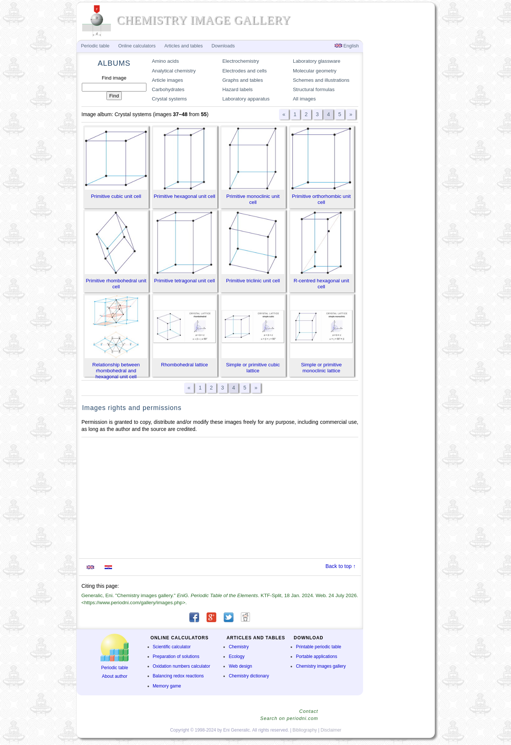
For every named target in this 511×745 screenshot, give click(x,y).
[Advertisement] (220, 498)
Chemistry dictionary (249, 676)
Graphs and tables (242, 80)
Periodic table (114, 667)
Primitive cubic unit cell (116, 196)
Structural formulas (314, 89)
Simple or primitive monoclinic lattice (321, 367)
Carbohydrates (168, 89)
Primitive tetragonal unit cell (184, 280)
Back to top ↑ (340, 566)
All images (304, 99)
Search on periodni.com (289, 718)
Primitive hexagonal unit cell (184, 196)
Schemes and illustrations (321, 80)
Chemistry (239, 646)
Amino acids (165, 61)
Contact (308, 711)
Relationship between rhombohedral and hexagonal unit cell (116, 370)
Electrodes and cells (244, 71)
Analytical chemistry (174, 71)
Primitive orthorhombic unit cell (321, 199)
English (347, 46)
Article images (167, 80)
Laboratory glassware (316, 61)
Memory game (167, 686)
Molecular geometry (315, 71)
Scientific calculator (172, 646)
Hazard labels (237, 89)
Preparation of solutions (176, 656)
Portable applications (316, 656)
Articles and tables (183, 46)
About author (114, 676)
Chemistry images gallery (321, 666)
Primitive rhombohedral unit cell (116, 283)
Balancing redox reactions (178, 676)
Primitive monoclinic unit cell (253, 199)
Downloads (223, 46)
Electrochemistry (240, 61)
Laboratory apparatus (245, 99)
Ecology (236, 656)
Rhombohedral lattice (184, 364)
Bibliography (304, 730)
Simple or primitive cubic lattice (253, 367)
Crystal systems (169, 99)
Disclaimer (330, 730)
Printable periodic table (318, 646)
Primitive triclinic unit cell (253, 280)
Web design (240, 666)
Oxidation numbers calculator (181, 666)
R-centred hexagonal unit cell (321, 283)
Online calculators (136, 46)
